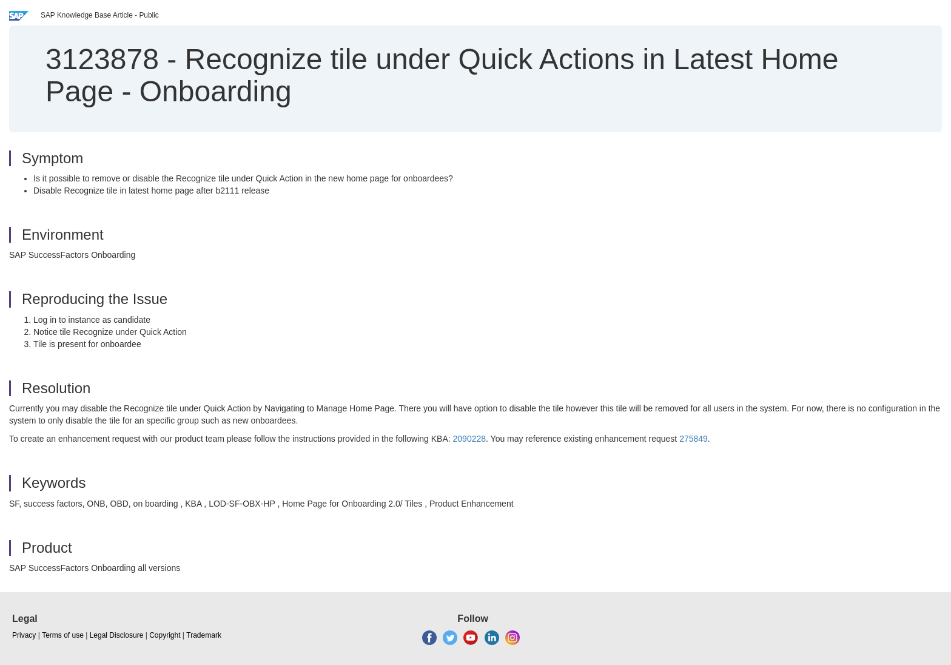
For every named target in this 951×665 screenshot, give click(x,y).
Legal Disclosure (117, 635)
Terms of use (63, 635)
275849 (693, 439)
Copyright (164, 635)
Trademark (203, 635)
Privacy (24, 635)
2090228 (469, 439)
